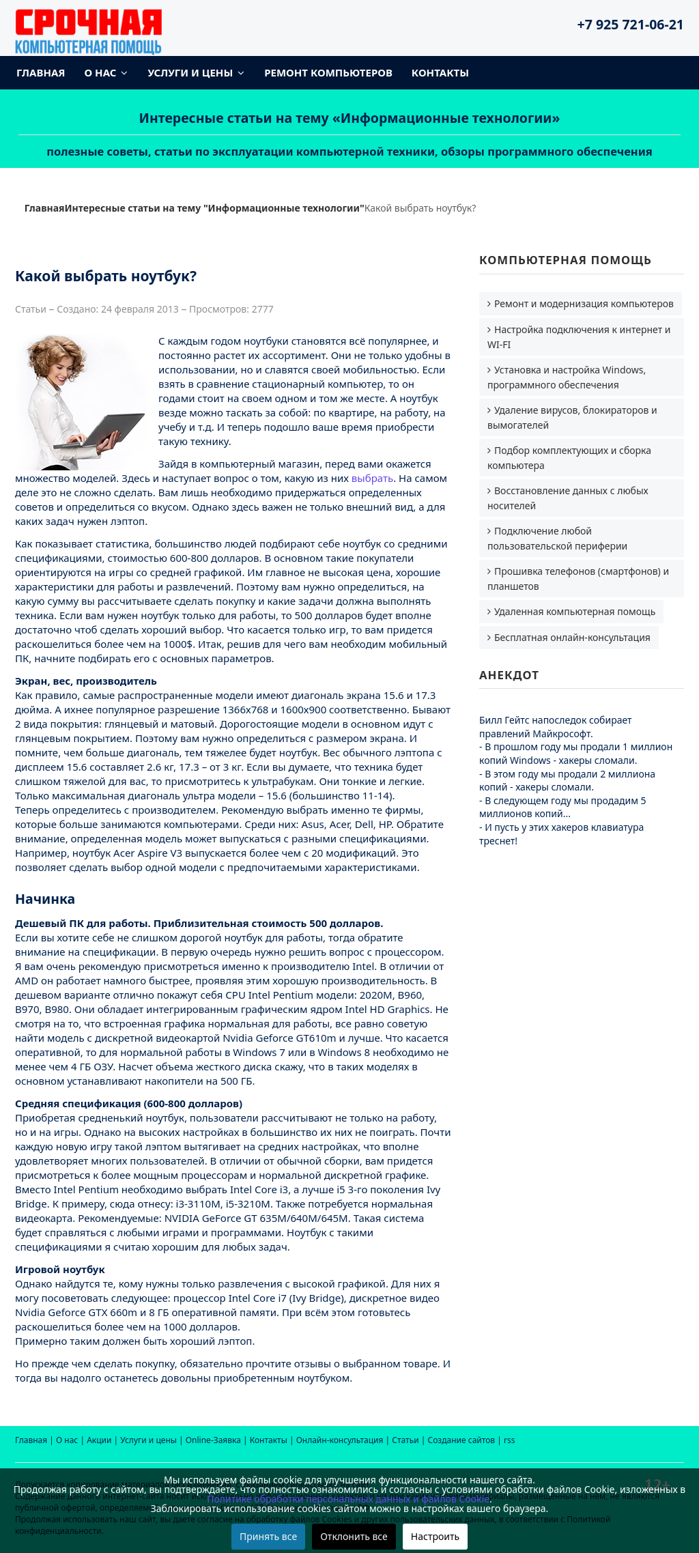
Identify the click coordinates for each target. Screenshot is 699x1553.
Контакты (440, 72)
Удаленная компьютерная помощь (574, 611)
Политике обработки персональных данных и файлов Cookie (348, 1498)
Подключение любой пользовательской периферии (557, 538)
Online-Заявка (213, 1440)
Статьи (405, 1440)
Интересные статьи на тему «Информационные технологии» (349, 118)
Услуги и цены (190, 72)
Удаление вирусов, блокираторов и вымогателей (572, 417)
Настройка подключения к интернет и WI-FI (579, 337)
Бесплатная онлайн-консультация (572, 637)
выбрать (372, 478)
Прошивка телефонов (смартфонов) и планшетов (578, 579)
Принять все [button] (268, 1536)
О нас (101, 72)
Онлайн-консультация (340, 1440)
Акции (99, 1440)
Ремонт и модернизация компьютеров (584, 303)
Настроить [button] (435, 1536)
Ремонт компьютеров (328, 72)
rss (509, 1440)
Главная (41, 72)
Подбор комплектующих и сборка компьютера (569, 458)
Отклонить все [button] (354, 1536)
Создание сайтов (462, 1440)
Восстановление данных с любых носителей (567, 498)
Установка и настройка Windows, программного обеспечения (566, 377)
